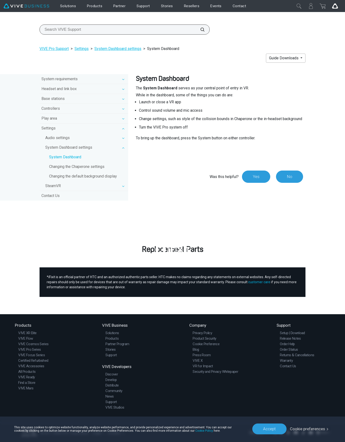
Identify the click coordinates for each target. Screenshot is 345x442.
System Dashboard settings (117, 48)
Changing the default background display (83, 176)
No (289, 176)
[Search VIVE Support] (200, 29)
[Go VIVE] (335, 6)
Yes (256, 176)
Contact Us (50, 195)
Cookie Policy (204, 430)
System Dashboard (65, 157)
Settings (82, 48)
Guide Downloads (284, 58)
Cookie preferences (307, 428)
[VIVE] (26, 6)
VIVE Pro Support (54, 48)
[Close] (299, 6)
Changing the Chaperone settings (76, 166)
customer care (259, 282)
